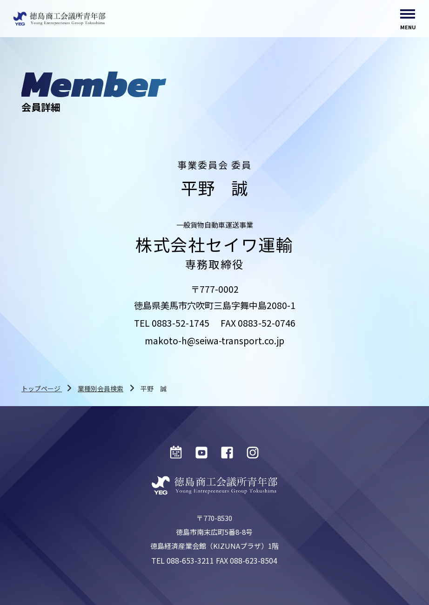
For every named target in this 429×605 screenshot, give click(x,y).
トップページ (41, 388)
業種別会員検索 (100, 388)
